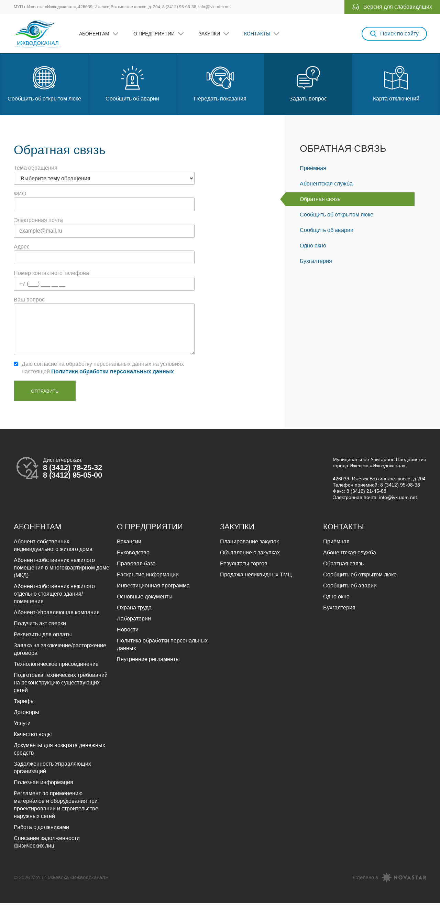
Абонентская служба (326, 185)
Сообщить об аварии (132, 84)
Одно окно (313, 247)
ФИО (20, 195)
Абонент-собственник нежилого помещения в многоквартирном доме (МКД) (61, 569)
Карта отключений (396, 84)
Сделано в (365, 879)
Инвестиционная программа (153, 587)
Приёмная (313, 170)
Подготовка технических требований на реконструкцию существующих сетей (61, 684)
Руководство (133, 554)
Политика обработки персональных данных (162, 646)
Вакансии (129, 543)
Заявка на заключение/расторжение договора (60, 651)
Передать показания (220, 84)
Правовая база (136, 565)
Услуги (22, 725)
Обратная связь (343, 150)
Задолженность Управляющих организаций (52, 769)
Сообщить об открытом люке (44, 84)
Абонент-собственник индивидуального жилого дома (53, 547)
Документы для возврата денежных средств (59, 750)
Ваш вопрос (29, 301)
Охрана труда (134, 609)
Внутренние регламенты (148, 661)
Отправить (44, 392)
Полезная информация (43, 784)
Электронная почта (38, 222)
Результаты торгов (243, 565)
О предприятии (154, 34)
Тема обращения (35, 169)
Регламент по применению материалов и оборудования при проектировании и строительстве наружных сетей (56, 806)
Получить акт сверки (40, 625)
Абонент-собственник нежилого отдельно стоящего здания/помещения (54, 595)
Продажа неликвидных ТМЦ (256, 576)
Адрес (22, 248)
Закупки (210, 34)
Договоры (26, 714)
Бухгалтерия (316, 263)
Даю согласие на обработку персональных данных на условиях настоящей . (103, 369)
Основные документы (145, 598)
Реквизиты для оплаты (43, 636)
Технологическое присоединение (56, 666)
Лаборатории (134, 620)
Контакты (258, 34)
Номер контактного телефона (51, 275)
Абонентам (95, 34)
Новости (128, 631)
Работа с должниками (41, 829)
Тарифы (24, 703)
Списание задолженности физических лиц (47, 843)
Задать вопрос (308, 84)
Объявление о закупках (250, 554)
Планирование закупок (249, 543)
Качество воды (33, 736)
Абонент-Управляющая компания (57, 614)
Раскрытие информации (148, 576)
